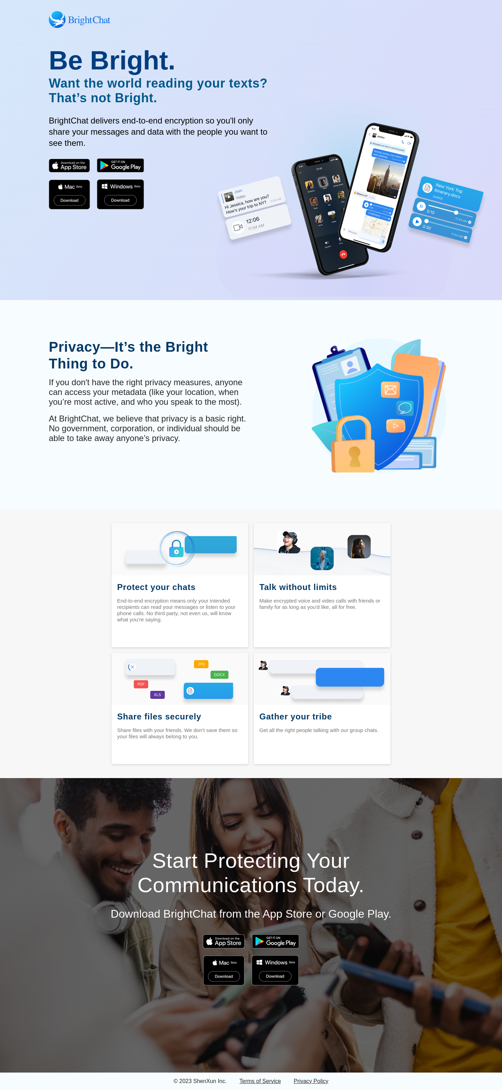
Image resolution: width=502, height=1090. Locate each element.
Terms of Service (260, 1081)
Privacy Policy (311, 1081)
